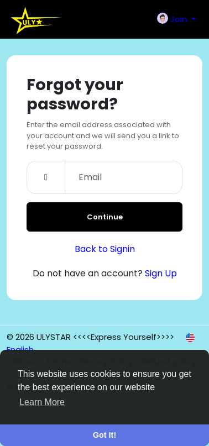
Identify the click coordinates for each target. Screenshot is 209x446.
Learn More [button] (42, 402)
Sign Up (161, 273)
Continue (105, 217)
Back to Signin (105, 249)
